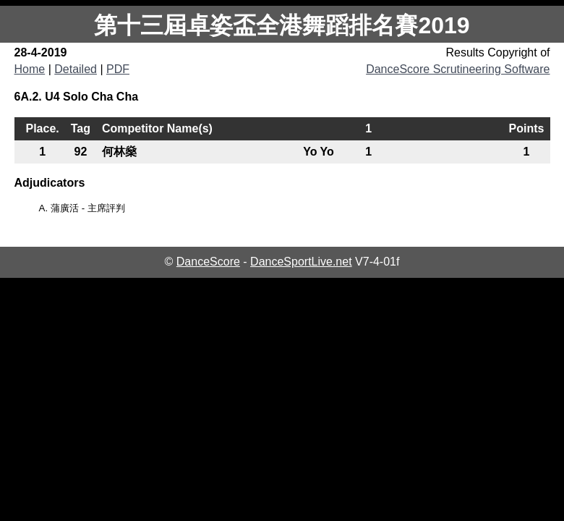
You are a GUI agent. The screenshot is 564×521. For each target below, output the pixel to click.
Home (30, 69)
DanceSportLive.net (301, 261)
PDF (117, 69)
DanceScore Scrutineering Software (458, 69)
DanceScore (208, 261)
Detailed (75, 69)
